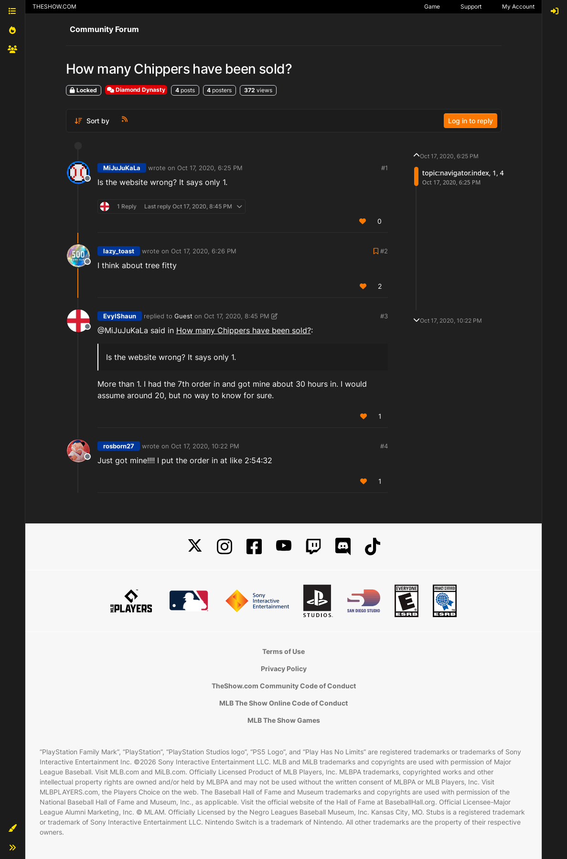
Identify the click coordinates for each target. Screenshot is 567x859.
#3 (384, 316)
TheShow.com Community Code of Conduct (284, 686)
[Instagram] (224, 546)
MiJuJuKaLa (121, 168)
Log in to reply (470, 121)
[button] (12, 828)
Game (432, 6)
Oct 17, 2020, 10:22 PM (205, 446)
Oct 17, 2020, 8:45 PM (236, 316)
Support (470, 6)
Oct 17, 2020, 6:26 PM (203, 251)
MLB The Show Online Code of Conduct (283, 703)
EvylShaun (119, 316)
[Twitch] (313, 546)
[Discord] (343, 546)
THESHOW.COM (54, 6)
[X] (195, 546)
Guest (183, 316)
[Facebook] (254, 546)
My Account (518, 6)
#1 (384, 168)
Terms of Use (283, 651)
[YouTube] (283, 546)
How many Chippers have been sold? (243, 330)
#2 (384, 251)
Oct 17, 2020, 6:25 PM (210, 168)
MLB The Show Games (283, 720)
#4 (384, 446)
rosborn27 (118, 446)
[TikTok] (372, 546)
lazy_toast (118, 251)
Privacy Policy (284, 668)
